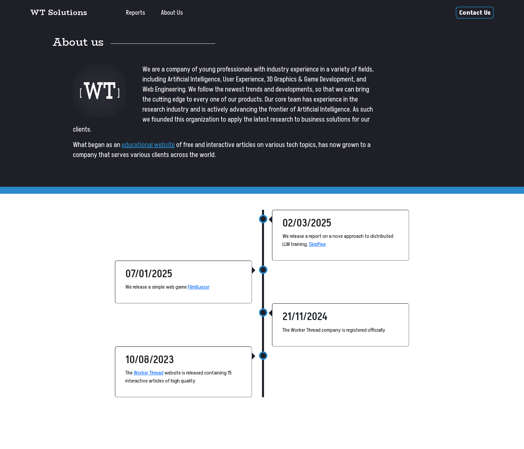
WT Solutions (58, 12)
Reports (135, 12)
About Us (172, 12)
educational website (148, 145)
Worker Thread (148, 373)
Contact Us (475, 12)
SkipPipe (317, 244)
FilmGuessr (199, 287)
